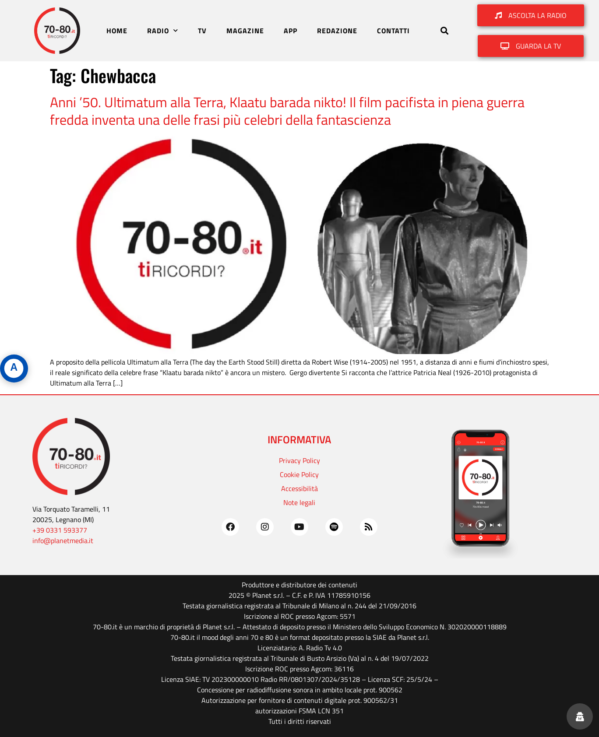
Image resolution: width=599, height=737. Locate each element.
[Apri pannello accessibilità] (14, 368)
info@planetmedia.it (62, 540)
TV (202, 30)
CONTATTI (393, 30)
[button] (444, 31)
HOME (116, 30)
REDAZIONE (337, 30)
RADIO (162, 30)
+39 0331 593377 (59, 530)
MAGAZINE (245, 30)
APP (290, 30)
